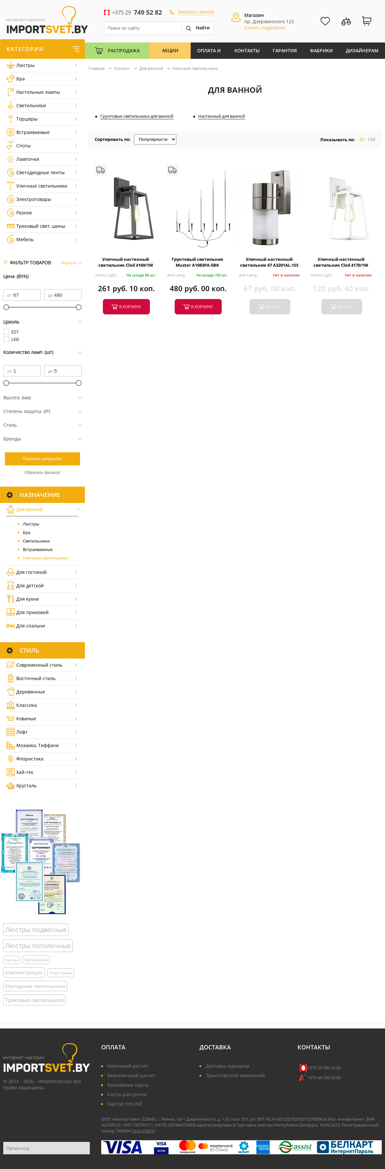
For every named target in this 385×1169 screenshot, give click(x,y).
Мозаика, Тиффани (33, 745)
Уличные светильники (37, 186)
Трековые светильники (34, 1000)
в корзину (130, 306)
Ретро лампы (60, 972)
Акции (170, 50)
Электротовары (29, 199)
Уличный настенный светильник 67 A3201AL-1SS (269, 262)
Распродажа (124, 50)
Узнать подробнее (265, 28)
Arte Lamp (176, 275)
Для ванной (25, 509)
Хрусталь (22, 785)
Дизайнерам (362, 50)
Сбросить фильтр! (42, 472)
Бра (16, 79)
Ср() (136, 1131)
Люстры (21, 65)
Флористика (25, 759)
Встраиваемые (28, 132)
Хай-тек (20, 772)
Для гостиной (27, 572)
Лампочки (23, 159)
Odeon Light (106, 275)
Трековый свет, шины (36, 226)
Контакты (247, 50)
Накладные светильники (35, 986)
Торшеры (22, 119)
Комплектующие (24, 972)
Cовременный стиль (34, 665)
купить (273, 306)
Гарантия (285, 50)
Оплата (113, 1047)
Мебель (20, 239)
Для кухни (23, 599)
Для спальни (26, 626)
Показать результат (42, 458)
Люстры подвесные (36, 929)
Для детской (25, 585)
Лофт (17, 732)
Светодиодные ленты (36, 172)
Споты (19, 146)
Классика (22, 705)
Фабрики (321, 50)
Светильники (26, 105)
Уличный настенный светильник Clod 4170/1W (340, 262)
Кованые (21, 718)
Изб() (148, 1131)
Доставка (215, 1047)
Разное (19, 213)
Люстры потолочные (38, 945)
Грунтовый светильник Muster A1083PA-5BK (197, 262)
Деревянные (26, 692)
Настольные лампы (33, 92)
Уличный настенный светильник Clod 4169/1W (125, 262)
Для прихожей (28, 612)
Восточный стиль (31, 678)
